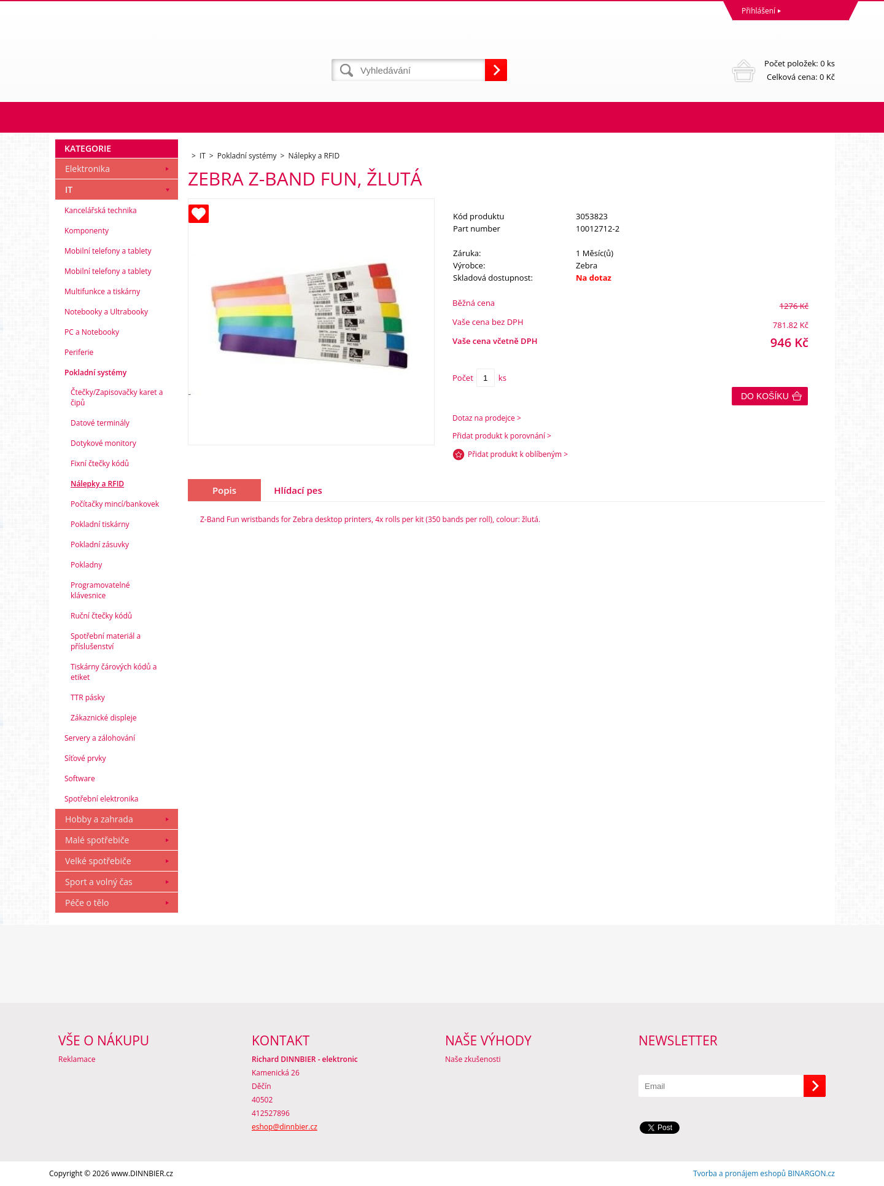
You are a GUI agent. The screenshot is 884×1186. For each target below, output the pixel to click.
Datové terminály (100, 423)
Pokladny (86, 565)
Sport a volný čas (99, 882)
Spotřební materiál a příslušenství (106, 641)
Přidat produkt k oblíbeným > (518, 454)
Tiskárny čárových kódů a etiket (114, 671)
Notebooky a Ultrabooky (106, 311)
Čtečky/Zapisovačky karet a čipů (117, 397)
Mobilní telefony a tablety (108, 251)
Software (79, 778)
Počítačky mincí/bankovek (115, 504)
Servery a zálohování (99, 738)
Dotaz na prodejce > (486, 418)
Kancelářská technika (100, 210)
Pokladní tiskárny (100, 524)
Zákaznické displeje (103, 717)
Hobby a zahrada (99, 819)
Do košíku (765, 396)
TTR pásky (88, 697)
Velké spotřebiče (98, 861)
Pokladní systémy (95, 372)
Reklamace (76, 1059)
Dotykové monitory (103, 443)
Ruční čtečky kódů (101, 616)
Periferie (78, 352)
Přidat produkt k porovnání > (501, 436)
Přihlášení (758, 11)
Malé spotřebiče (97, 840)
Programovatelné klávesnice (100, 590)
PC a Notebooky (91, 332)
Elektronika (87, 168)
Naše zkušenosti (473, 1059)
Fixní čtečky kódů (100, 463)
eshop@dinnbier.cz (284, 1127)
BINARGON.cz (811, 1173)
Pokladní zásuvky (100, 544)
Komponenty (86, 230)
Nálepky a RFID (97, 483)
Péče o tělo (87, 902)
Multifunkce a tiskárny (102, 291)
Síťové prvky (85, 758)
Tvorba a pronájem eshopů (739, 1173)
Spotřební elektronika (101, 799)
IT (68, 189)
